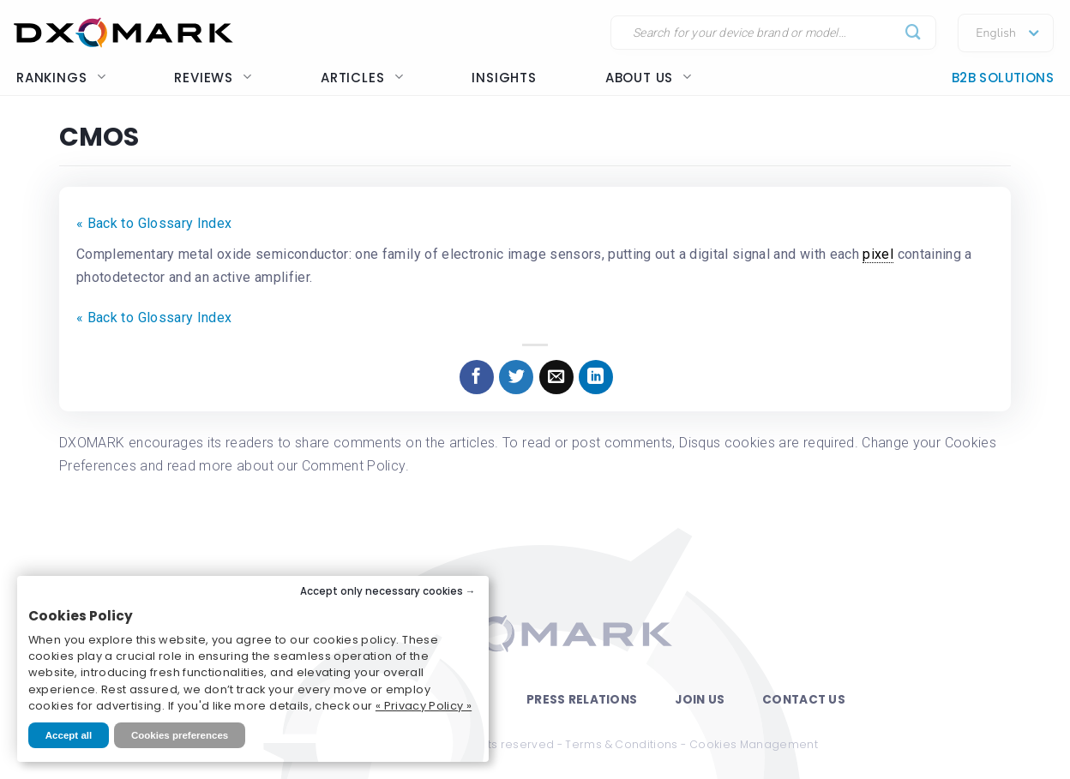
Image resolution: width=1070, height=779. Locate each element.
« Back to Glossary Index (153, 223)
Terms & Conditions (621, 744)
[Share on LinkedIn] (596, 377)
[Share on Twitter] (516, 377)
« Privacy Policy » (424, 705)
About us (648, 78)
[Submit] (913, 33)
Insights (504, 78)
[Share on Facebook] (477, 377)
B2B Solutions (1003, 78)
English (996, 33)
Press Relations (581, 700)
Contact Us (803, 700)
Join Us (699, 700)
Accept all (68, 735)
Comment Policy (354, 466)
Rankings (60, 78)
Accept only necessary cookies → (388, 591)
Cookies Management (753, 744)
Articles (362, 78)
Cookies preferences (179, 735)
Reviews (213, 78)
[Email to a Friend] (556, 377)
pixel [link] (878, 254)
